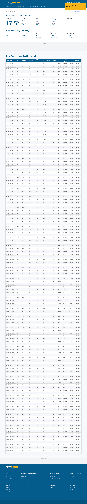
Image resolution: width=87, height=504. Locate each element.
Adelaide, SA (8, 485)
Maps (30, 6)
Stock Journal (52, 483)
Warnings (25, 6)
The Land (51, 487)
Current (14, 7)
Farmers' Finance (73, 491)
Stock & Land (52, 485)
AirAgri (71, 494)
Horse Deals (72, 485)
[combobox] (77, 11)
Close (84, 8)
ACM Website (23, 476)
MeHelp (71, 489)
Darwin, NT (8, 491)
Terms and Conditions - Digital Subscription (29, 480)
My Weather (8, 6)
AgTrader (72, 476)
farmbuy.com (72, 478)
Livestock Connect (73, 483)
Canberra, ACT (8, 487)
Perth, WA (7, 483)
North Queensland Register (55, 478)
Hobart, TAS (8, 489)
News (45, 6)
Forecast (19, 6)
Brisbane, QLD (8, 480)
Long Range (35, 6)
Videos (40, 6)
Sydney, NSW (8, 476)
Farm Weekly (52, 476)
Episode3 (72, 496)
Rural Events (72, 480)
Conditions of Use (24, 478)
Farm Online (72, 487)
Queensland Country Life (55, 480)
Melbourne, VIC (9, 478)
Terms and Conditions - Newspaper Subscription (30, 483)
